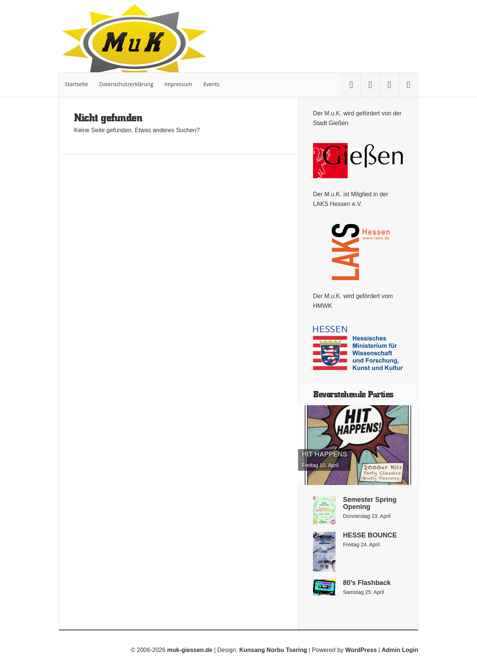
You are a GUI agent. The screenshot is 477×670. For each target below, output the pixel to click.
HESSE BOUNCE (370, 535)
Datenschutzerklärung (126, 84)
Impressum (178, 84)
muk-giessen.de (189, 650)
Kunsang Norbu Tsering (273, 650)
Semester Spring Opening (370, 503)
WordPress (361, 650)
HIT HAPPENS (324, 454)
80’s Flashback (367, 582)
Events (211, 84)
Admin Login (400, 650)
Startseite (76, 84)
